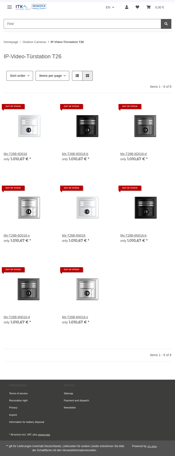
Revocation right (18, 400)
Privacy (13, 407)
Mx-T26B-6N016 (73, 235)
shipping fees (44, 435)
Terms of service (18, 393)
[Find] (166, 24)
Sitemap (68, 393)
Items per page (50, 75)
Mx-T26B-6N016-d (17, 317)
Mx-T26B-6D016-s (17, 235)
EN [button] (108, 7)
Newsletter (70, 407)
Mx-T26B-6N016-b (133, 235)
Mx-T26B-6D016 (15, 154)
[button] (126, 7)
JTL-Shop (152, 446)
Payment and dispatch (76, 400)
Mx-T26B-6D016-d (133, 154)
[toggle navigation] (9, 5)
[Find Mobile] (82, 24)
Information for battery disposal (26, 422)
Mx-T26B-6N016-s (75, 317)
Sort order (18, 75)
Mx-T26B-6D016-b (75, 154)
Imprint (13, 414)
